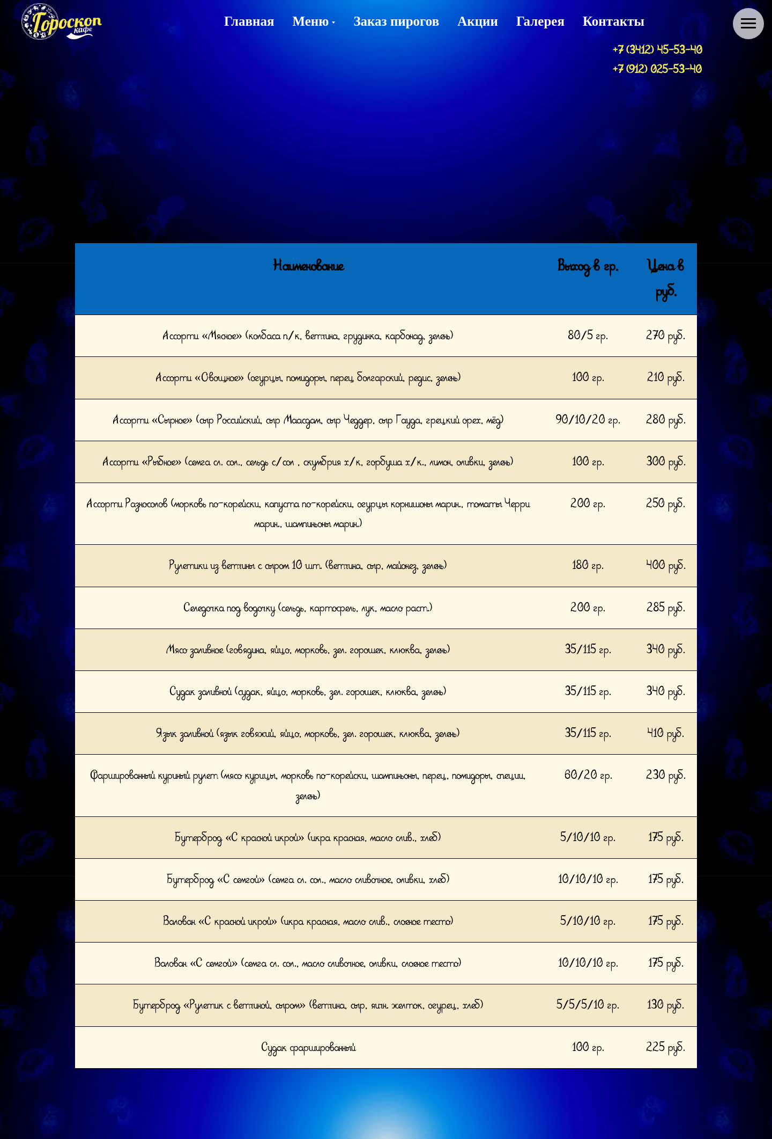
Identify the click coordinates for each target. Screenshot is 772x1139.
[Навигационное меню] (748, 23)
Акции (477, 21)
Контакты (613, 21)
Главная (249, 21)
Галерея (540, 21)
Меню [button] (311, 21)
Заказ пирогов (396, 21)
